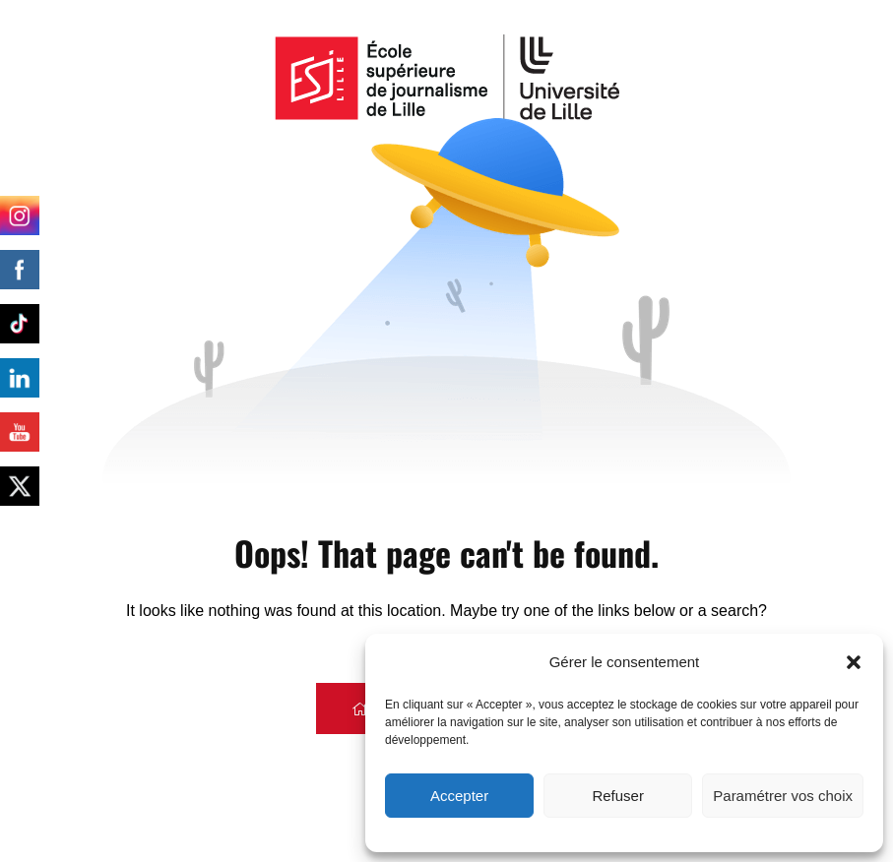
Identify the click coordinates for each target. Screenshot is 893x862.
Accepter (459, 795)
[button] (853, 662)
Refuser (618, 795)
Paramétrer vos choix (783, 795)
